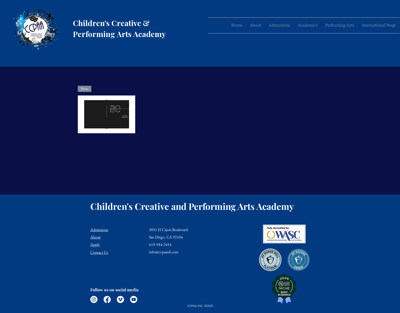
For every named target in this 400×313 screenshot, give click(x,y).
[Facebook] (107, 299)
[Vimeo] (120, 299)
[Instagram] (93, 299)
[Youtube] (133, 299)
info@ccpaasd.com (163, 252)
